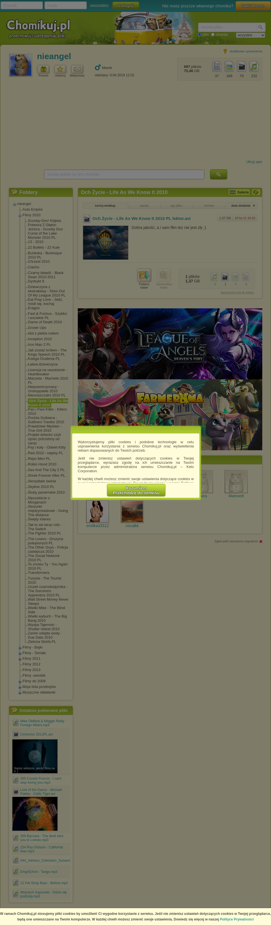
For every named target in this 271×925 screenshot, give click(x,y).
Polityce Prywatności (237, 919)
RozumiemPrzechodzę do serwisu (136, 490)
